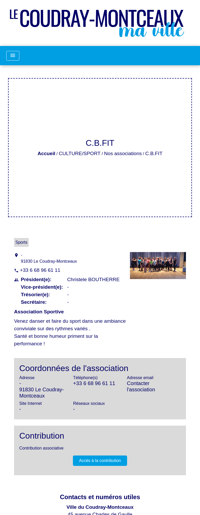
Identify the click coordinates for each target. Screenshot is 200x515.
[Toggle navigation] (12, 56)
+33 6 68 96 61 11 (40, 270)
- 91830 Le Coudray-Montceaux (49, 258)
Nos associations (123, 153)
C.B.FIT (153, 153)
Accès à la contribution (100, 460)
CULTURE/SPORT (80, 153)
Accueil (46, 153)
